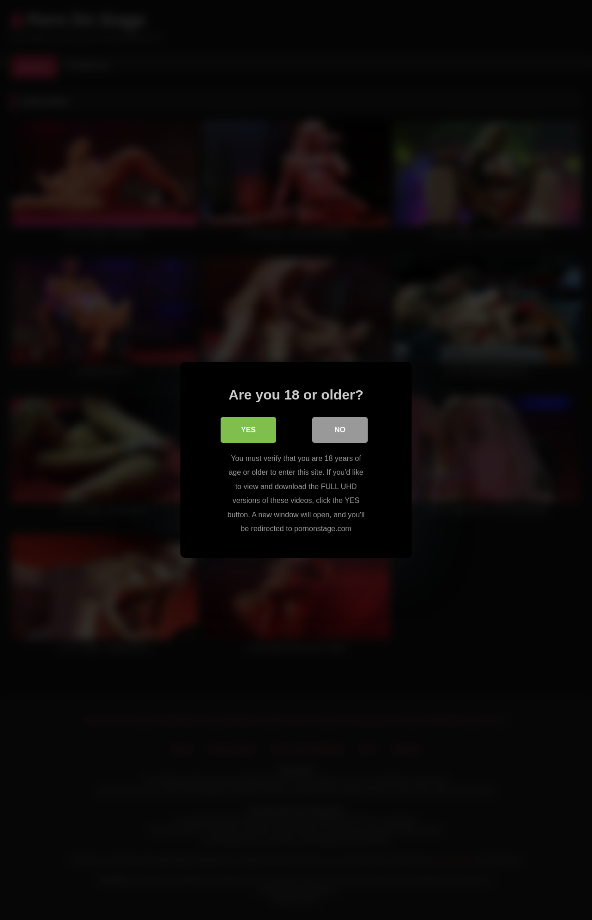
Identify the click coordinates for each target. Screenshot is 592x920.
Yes (248, 430)
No (339, 430)
